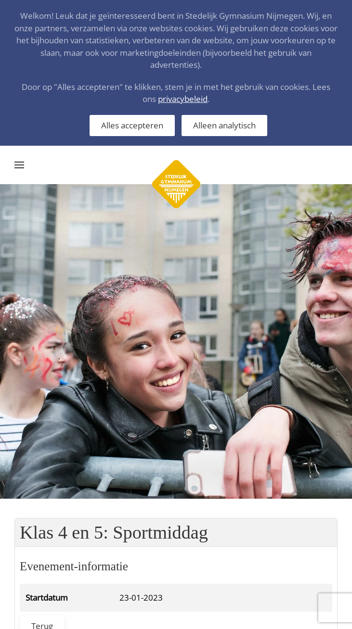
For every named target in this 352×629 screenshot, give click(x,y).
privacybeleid (183, 98)
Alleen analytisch (224, 125)
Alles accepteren (132, 125)
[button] (19, 165)
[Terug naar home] (176, 165)
